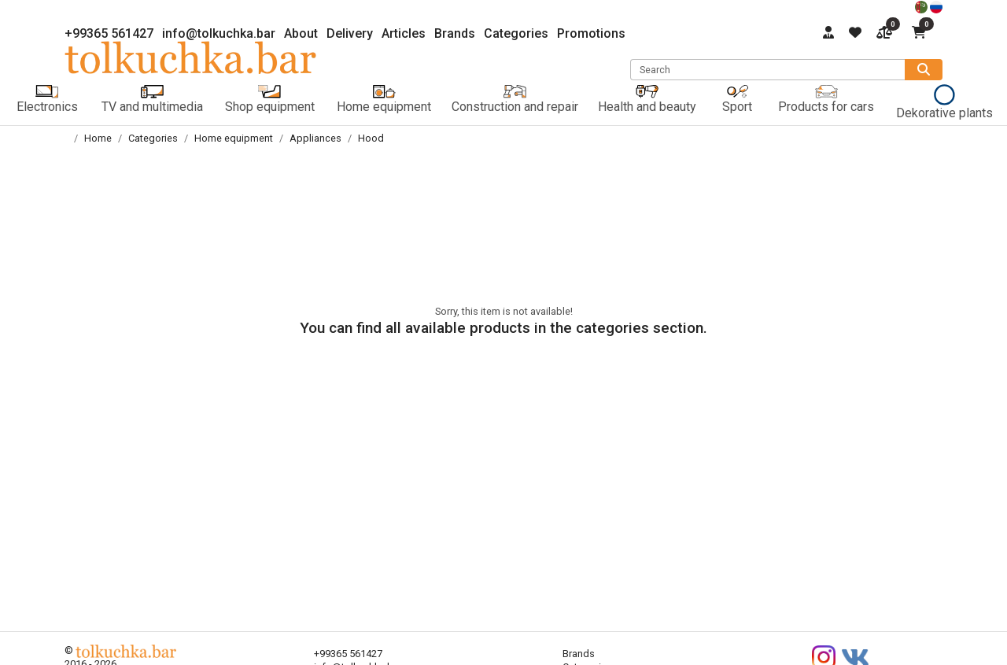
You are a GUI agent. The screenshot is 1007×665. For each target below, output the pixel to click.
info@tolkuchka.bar (218, 33)
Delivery (349, 33)
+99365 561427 (109, 33)
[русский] (936, 6)
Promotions (591, 33)
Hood (371, 138)
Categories (516, 33)
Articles (404, 33)
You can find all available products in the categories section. (503, 328)
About (301, 33)
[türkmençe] (922, 6)
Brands (454, 33)
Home (98, 138)
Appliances (315, 138)
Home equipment (233, 138)
